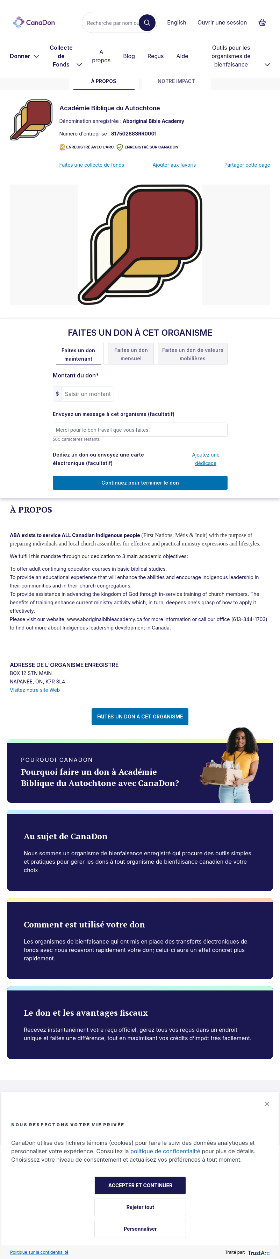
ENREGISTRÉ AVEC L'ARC (86, 147)
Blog (129, 56)
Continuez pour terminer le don (140, 483)
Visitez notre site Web (35, 690)
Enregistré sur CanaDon (147, 147)
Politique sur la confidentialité (39, 1252)
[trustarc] (258, 1252)
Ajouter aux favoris (174, 165)
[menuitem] (24, 56)
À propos (101, 56)
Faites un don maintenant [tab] (78, 354)
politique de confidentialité (165, 1151)
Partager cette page (247, 165)
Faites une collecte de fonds (91, 165)
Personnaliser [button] (140, 1229)
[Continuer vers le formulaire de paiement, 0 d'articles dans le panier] (264, 22)
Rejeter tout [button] (140, 1207)
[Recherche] (113, 23)
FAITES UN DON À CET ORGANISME (140, 716)
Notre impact (176, 81)
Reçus (156, 56)
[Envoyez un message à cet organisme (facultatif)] (140, 430)
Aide (182, 56)
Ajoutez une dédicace (206, 459)
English (176, 22)
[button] (267, 1104)
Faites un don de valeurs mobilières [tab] (192, 354)
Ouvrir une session (222, 22)
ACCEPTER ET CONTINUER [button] (140, 1185)
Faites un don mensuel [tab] (131, 354)
